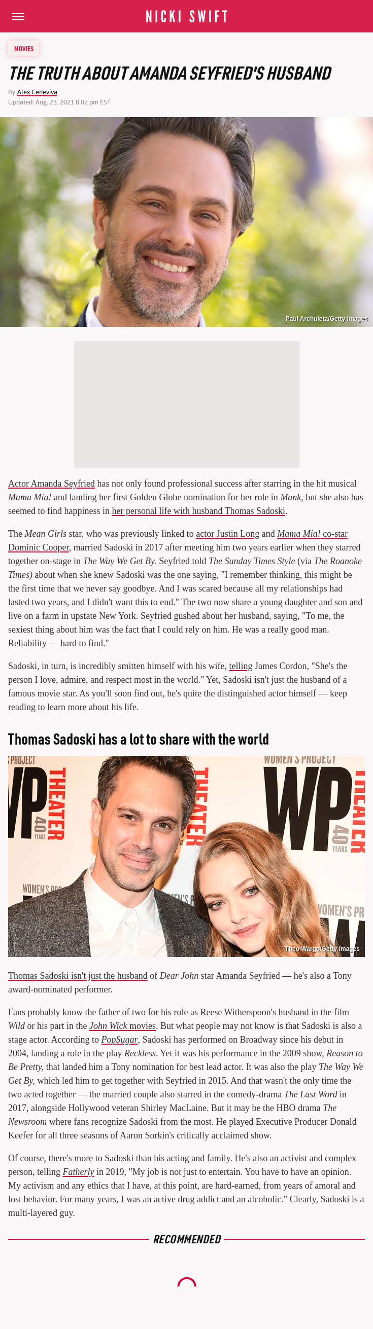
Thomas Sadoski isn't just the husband (78, 976)
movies (122, 1026)
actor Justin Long (227, 534)
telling (240, 666)
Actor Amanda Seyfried (51, 483)
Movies (23, 48)
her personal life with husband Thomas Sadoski (198, 511)
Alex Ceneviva (37, 92)
